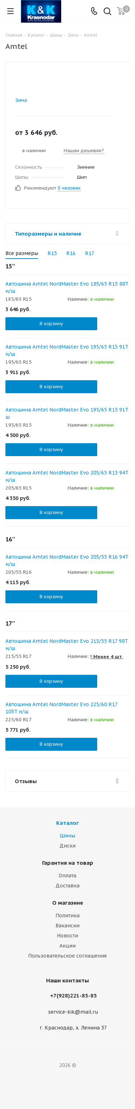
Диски (67, 845)
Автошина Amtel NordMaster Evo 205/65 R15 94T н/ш (66, 476)
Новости (67, 935)
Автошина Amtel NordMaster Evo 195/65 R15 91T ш (66, 413)
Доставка (67, 885)
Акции (67, 945)
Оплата (67, 875)
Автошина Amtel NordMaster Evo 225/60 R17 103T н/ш (61, 708)
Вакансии (67, 925)
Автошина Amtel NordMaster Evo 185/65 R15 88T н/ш (66, 287)
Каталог (67, 822)
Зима (21, 100)
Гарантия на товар (67, 862)
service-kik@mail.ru (73, 1012)
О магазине (67, 902)
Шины (67, 835)
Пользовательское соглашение (67, 956)
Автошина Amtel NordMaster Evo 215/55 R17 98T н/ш (66, 644)
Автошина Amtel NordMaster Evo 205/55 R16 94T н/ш (66, 560)
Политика (67, 915)
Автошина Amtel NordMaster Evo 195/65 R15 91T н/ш (66, 350)
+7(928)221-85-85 (73, 995)
